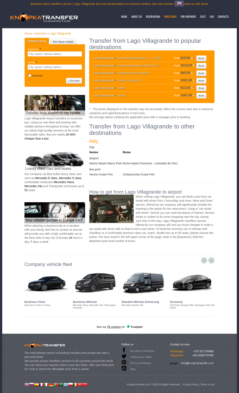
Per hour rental (63, 41)
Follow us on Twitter (141, 357)
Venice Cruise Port (101, 174)
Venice (93, 152)
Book (201, 58)
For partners (188, 16)
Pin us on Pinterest (140, 363)
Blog (132, 369)
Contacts (223, 16)
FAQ (212, 16)
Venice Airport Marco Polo (105, 163)
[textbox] (55, 53)
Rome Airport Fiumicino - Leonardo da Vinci (150, 163)
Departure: (34, 49)
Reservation (153, 16)
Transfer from (37, 41)
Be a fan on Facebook (142, 351)
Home (124, 16)
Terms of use (208, 384)
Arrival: (33, 62)
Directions (170, 16)
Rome (127, 152)
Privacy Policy (190, 384)
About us (136, 16)
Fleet (203, 16)
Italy (93, 141)
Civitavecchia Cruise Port (138, 174)
